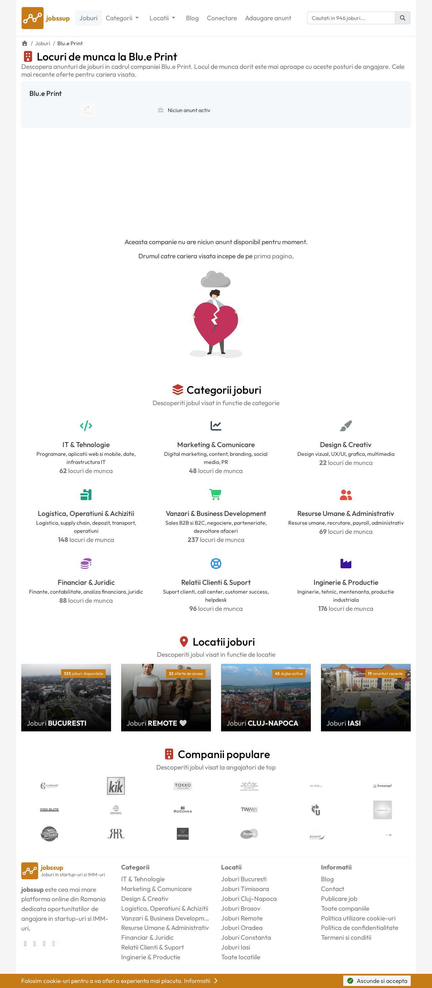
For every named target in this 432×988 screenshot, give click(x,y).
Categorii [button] (120, 18)
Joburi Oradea (242, 928)
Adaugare (268, 18)
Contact (332, 889)
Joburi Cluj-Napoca (249, 898)
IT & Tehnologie (86, 444)
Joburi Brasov (241, 908)
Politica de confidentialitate (359, 928)
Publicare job (339, 898)
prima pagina (273, 256)
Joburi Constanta (246, 937)
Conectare (222, 18)
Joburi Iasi (235, 947)
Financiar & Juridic (86, 582)
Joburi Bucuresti (244, 879)
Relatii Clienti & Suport (216, 582)
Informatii (201, 981)
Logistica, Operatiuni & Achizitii (86, 513)
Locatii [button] (160, 18)
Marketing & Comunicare (216, 444)
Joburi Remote (242, 918)
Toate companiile (345, 908)
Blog (192, 18)
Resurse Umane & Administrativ (345, 513)
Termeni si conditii (346, 937)
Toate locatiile (240, 957)
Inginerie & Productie (346, 582)
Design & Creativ (346, 444)
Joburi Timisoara (245, 889)
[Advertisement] (216, 178)
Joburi (88, 18)
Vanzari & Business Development (216, 513)
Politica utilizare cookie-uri (358, 918)
